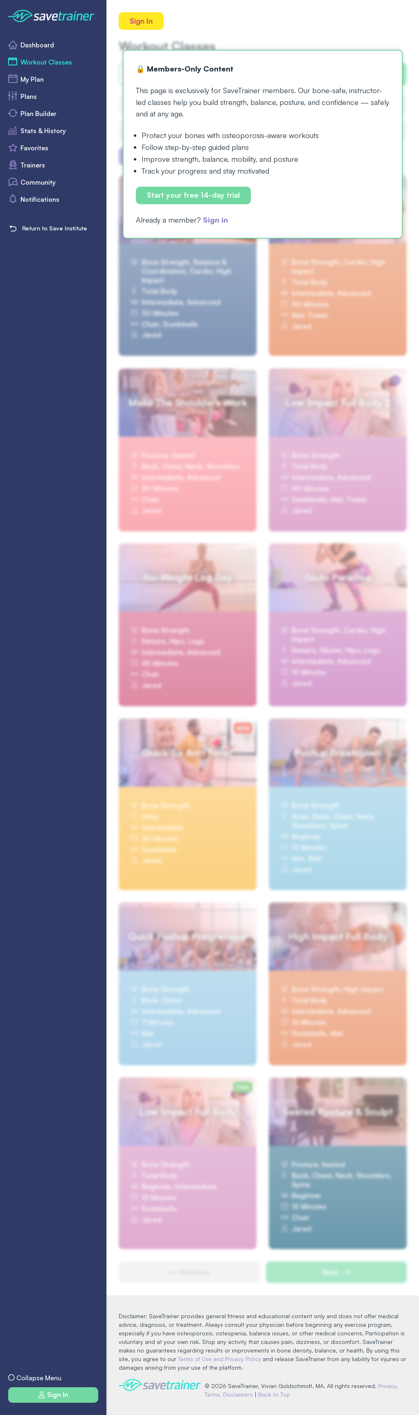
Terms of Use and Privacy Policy (219, 1358)
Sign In (141, 20)
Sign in (215, 219)
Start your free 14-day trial (193, 194)
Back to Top (274, 1394)
